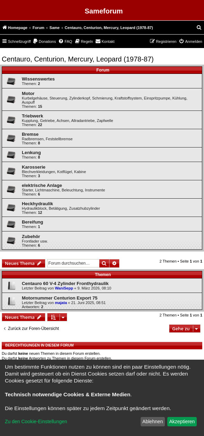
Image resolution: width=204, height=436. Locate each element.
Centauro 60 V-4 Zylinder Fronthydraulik (65, 283)
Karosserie (33, 167)
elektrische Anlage (42, 185)
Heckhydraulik (37, 203)
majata (61, 303)
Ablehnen (152, 421)
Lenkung (31, 152)
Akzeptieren (182, 421)
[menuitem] (199, 27)
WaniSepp (64, 288)
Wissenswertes (38, 79)
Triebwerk (32, 116)
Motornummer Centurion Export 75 (59, 298)
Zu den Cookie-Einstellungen (36, 421)
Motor (28, 93)
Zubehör (31, 236)
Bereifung (32, 222)
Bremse (30, 134)
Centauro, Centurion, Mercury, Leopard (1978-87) (78, 59)
